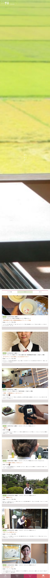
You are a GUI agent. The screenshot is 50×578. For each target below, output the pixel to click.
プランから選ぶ (30, 576)
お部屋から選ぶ (17, 576)
